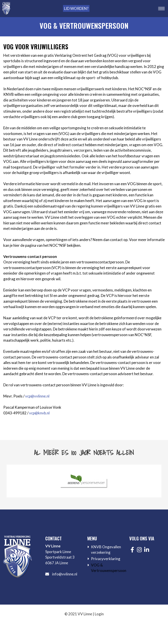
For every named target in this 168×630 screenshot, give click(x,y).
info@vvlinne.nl (64, 574)
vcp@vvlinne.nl (37, 396)
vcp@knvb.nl (39, 413)
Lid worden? (76, 8)
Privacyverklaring (105, 558)
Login (99, 614)
